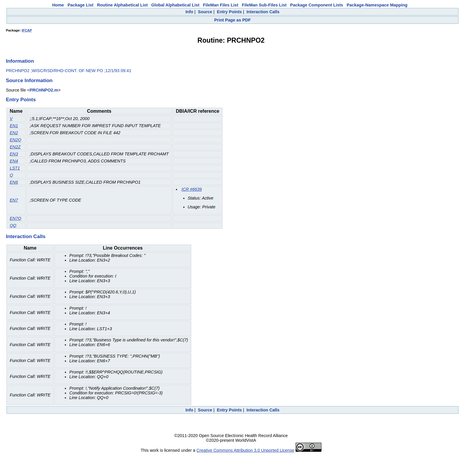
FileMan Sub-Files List (264, 5)
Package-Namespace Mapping (377, 5)
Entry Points (229, 11)
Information (20, 61)
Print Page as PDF (232, 20)
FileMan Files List (220, 5)
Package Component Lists (316, 5)
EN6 (14, 182)
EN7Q (15, 218)
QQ (13, 225)
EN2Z (15, 147)
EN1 (14, 125)
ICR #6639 (192, 189)
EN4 (14, 161)
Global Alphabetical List (175, 5)
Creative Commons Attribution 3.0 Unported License (245, 450)
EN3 (14, 154)
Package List (80, 5)
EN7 (14, 200)
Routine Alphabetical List (122, 5)
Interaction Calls (263, 11)
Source (205, 11)
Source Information (29, 80)
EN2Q (15, 139)
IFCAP (27, 30)
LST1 (15, 168)
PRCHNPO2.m (43, 90)
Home (58, 5)
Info (189, 11)
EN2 (14, 132)
